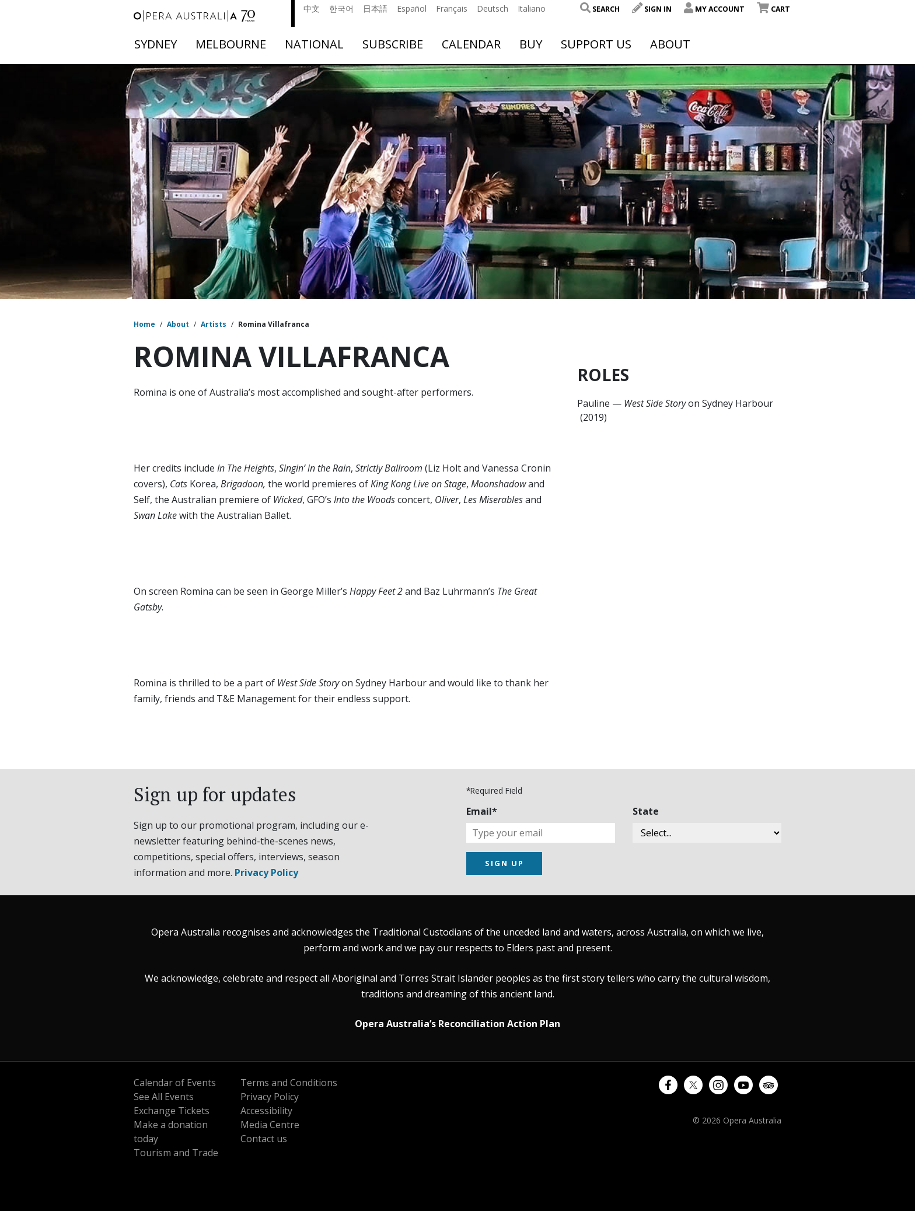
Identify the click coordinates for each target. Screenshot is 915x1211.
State (646, 811)
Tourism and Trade (176, 1152)
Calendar (471, 44)
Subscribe (392, 44)
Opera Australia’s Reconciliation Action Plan (457, 1023)
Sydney (155, 44)
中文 (311, 8)
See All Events (164, 1096)
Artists (213, 324)
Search (600, 9)
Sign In (652, 9)
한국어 (341, 8)
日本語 (375, 8)
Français (451, 8)
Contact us (263, 1138)
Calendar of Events (175, 1082)
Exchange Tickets (171, 1110)
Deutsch (492, 8)
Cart (773, 9)
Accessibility (266, 1110)
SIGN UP (504, 863)
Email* (481, 811)
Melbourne (230, 44)
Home (144, 324)
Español (412, 8)
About (670, 44)
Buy (530, 44)
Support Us (596, 44)
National (314, 44)
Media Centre (269, 1124)
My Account (714, 9)
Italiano (532, 8)
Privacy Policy (266, 872)
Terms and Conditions (288, 1082)
